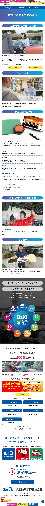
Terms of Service (37, 497)
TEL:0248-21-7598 (12, 415)
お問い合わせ (23, 484)
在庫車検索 (15, 69)
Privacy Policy (28, 497)
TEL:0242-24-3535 (12, 424)
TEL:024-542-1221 (12, 407)
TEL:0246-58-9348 (33, 415)
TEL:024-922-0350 (33, 407)
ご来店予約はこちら (22, 396)
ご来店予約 (35, 69)
